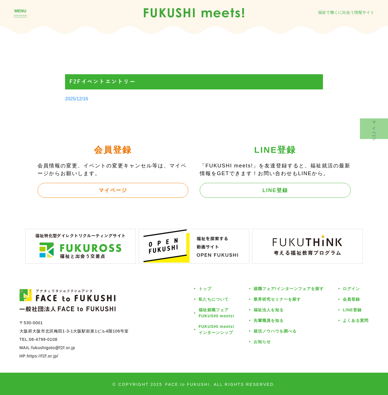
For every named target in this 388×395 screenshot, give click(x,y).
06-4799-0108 (43, 339)
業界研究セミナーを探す (277, 299)
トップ (205, 288)
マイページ (113, 190)
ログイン (351, 288)
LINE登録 (275, 190)
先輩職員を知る (269, 320)
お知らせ (262, 341)
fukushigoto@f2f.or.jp (53, 347)
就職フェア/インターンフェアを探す (289, 288)
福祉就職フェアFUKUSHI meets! (216, 313)
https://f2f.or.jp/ (42, 356)
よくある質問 (356, 320)
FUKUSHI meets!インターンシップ (216, 329)
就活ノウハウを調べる (275, 331)
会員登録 (351, 299)
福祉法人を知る (269, 310)
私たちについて (214, 299)
